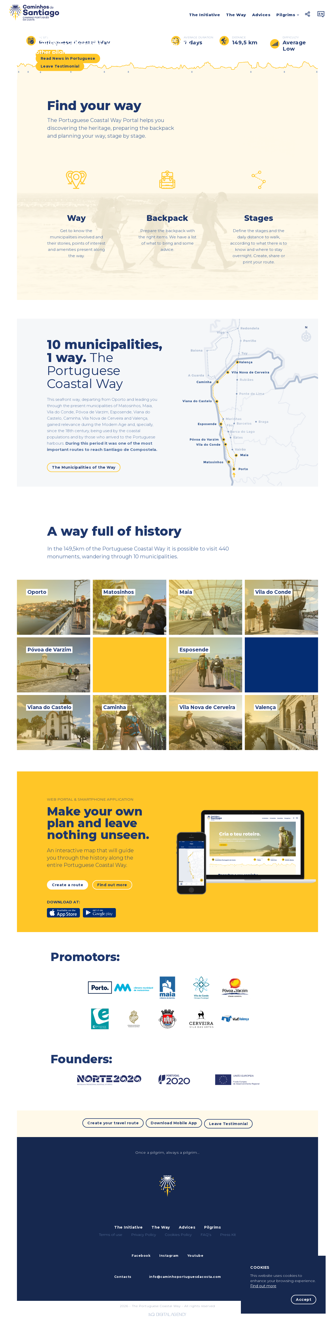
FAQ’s (205, 1233)
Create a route (67, 885)
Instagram (169, 1254)
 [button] (307, 14)
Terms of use (110, 1233)
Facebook (141, 1254)
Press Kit (228, 1233)
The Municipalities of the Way (83, 467)
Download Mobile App (174, 1123)
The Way (236, 14)
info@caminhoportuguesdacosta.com (185, 1275)
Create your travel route (113, 1123)
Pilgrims (285, 15)
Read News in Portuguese (68, 59)
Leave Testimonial (60, 67)
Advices (261, 14)
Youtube (195, 1254)
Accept (303, 1299)
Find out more (263, 1286)
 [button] (321, 14)
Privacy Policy (143, 1233)
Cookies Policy (178, 1233)
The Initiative (204, 14)
